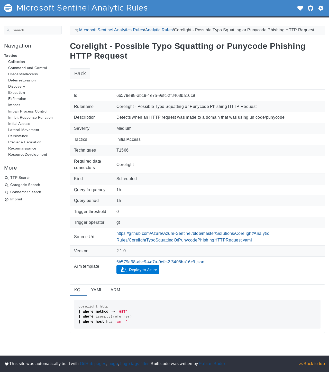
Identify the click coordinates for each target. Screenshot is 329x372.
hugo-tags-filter (134, 363)
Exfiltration (17, 99)
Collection (16, 62)
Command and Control (27, 68)
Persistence (18, 136)
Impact (14, 105)
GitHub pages (93, 363)
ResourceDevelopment (27, 154)
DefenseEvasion (22, 80)
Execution (16, 92)
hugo (113, 363)
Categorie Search (25, 185)
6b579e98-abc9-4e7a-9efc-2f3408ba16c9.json (160, 262)
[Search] (33, 30)
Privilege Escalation (25, 142)
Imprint (16, 199)
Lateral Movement (23, 130)
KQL (78, 290)
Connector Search (25, 192)
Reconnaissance (22, 148)
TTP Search (20, 177)
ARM (115, 290)
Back (80, 73)
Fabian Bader (212, 363)
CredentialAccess (23, 74)
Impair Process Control (27, 111)
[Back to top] (311, 363)
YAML (96, 290)
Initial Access (19, 124)
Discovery (16, 86)
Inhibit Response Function (30, 117)
